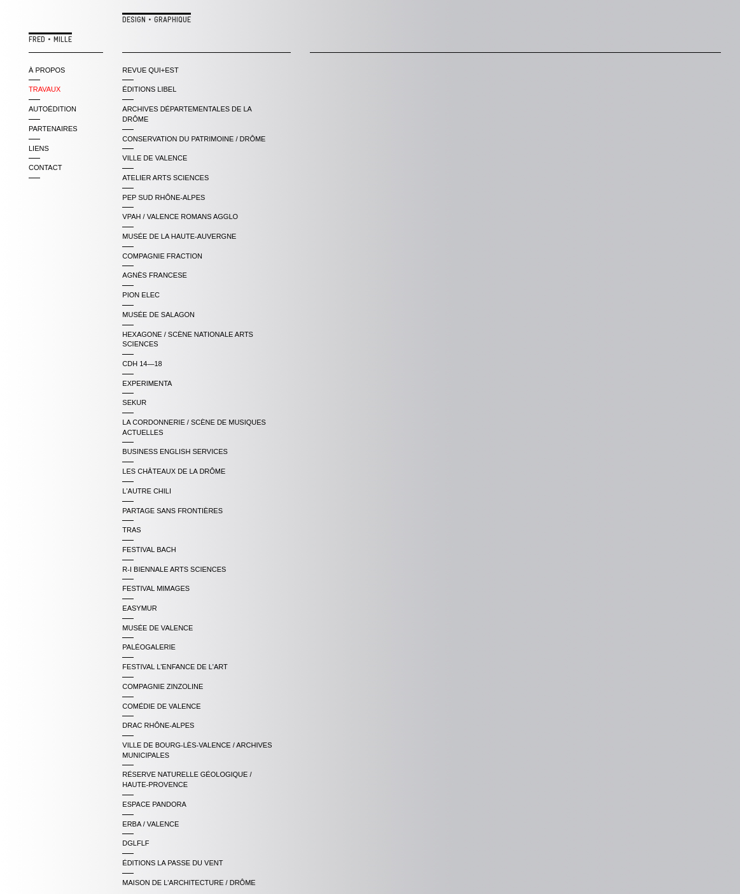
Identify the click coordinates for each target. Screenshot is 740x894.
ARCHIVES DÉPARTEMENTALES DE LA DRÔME (186, 114)
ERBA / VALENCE (150, 824)
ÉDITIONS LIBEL (149, 89)
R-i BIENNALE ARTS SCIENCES (174, 569)
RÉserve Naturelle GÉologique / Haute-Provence (186, 779)
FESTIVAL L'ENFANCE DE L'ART (174, 666)
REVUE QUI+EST (150, 70)
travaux (44, 89)
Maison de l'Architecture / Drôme (188, 882)
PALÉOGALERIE (149, 647)
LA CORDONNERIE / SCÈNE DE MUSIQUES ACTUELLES (194, 427)
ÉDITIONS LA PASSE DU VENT (172, 863)
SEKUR (134, 402)
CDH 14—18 (142, 363)
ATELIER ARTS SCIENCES (165, 177)
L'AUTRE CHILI (146, 491)
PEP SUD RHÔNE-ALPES (163, 197)
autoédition (52, 109)
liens (39, 148)
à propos (47, 70)
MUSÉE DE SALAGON (158, 314)
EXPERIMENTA (147, 383)
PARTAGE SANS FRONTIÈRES (172, 510)
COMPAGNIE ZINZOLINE (162, 686)
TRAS (131, 530)
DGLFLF (135, 843)
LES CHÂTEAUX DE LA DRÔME (173, 471)
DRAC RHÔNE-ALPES (158, 725)
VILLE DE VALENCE (154, 158)
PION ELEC (141, 295)
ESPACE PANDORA (154, 804)
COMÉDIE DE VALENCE (161, 706)
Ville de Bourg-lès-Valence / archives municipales (197, 750)
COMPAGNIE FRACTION (162, 256)
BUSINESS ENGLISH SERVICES (174, 451)
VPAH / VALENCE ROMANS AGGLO (180, 216)
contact (45, 167)
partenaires (53, 128)
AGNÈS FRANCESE (154, 275)
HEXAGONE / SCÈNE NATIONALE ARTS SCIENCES (187, 339)
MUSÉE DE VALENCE (157, 628)
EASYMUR (139, 608)
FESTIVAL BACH (149, 549)
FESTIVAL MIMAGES (156, 588)
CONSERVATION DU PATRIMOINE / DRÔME (193, 139)
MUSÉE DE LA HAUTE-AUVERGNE (179, 236)
